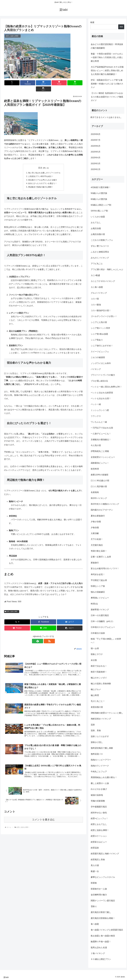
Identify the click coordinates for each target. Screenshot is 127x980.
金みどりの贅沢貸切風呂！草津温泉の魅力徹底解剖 (107, 46)
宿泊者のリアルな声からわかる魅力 (42, 174)
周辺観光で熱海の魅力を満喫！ (40, 181)
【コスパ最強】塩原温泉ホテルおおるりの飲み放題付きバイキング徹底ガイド (107, 97)
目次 (40, 162)
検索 (92, 22)
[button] (76, 82)
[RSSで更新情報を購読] (46, 635)
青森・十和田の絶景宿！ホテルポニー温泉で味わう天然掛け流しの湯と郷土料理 (107, 57)
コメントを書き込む (43, 815)
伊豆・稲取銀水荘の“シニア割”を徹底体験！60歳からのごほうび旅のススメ (107, 83)
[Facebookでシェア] (23, 82)
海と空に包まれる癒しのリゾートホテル (44, 167)
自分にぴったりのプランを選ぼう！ (42, 178)
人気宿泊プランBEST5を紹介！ (41, 170)
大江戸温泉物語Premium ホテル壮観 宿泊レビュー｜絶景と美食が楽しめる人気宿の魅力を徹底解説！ (107, 70)
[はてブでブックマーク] (37, 82)
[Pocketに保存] (50, 82)
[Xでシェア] (10, 82)
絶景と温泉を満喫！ (12, 605)
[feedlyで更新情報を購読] (41, 635)
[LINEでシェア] (63, 82)
